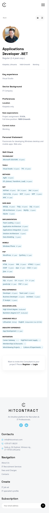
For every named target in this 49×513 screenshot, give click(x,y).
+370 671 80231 (10, 443)
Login (35, 364)
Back (5, 18)
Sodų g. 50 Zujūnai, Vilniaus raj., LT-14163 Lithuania (16, 448)
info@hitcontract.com (12, 440)
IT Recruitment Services (11, 466)
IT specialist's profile (10, 491)
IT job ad (5, 487)
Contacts (5, 474)
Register (26, 364)
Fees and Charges (9, 470)
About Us (5, 463)
